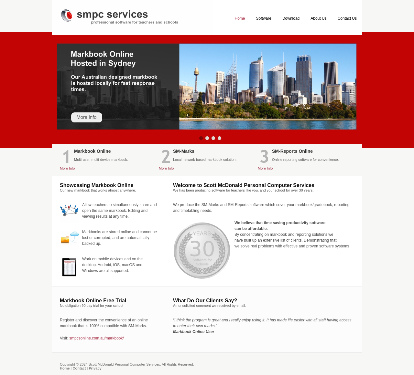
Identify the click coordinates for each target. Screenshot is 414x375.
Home (240, 18)
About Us (318, 18)
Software (263, 18)
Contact (79, 368)
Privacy (95, 368)
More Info (67, 168)
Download (291, 18)
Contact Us (347, 18)
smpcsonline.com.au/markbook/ (96, 338)
